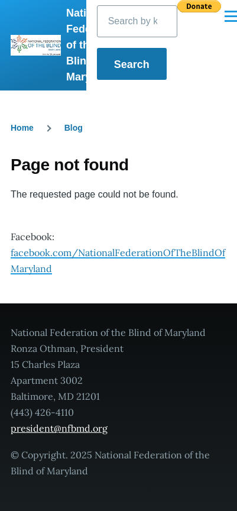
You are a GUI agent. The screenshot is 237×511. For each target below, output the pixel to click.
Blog (73, 127)
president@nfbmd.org (59, 428)
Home (22, 127)
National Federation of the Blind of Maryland (93, 45)
